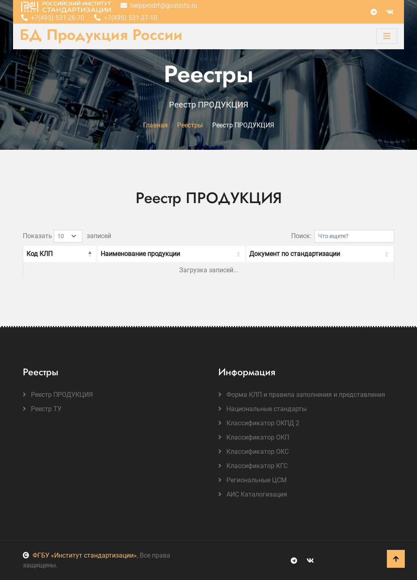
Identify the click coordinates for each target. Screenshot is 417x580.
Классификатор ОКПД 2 (258, 423)
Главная (155, 125)
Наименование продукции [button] (140, 254)
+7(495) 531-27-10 (125, 18)
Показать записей (67, 236)
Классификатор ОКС (253, 451)
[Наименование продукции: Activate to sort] (171, 254)
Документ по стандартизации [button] (294, 254)
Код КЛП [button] (39, 254)
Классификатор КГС (253, 466)
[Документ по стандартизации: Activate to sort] (320, 254)
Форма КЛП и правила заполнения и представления (301, 394)
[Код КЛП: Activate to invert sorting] (60, 254)
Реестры (190, 125)
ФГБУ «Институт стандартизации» (80, 555)
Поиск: (301, 236)
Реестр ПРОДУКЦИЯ (58, 394)
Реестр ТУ (42, 409)
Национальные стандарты (262, 409)
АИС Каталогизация (252, 494)
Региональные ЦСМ (252, 480)
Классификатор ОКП (253, 437)
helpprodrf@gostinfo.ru (159, 5)
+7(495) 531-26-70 (52, 18)
